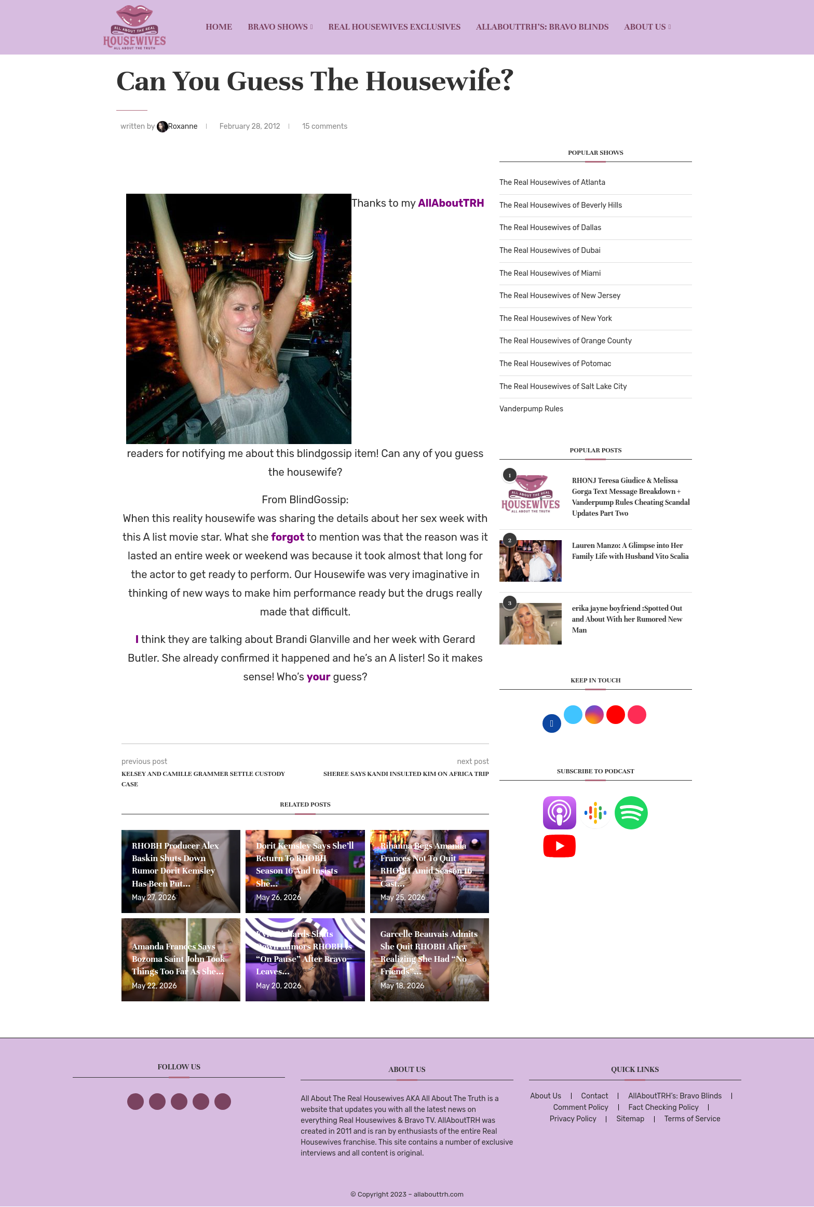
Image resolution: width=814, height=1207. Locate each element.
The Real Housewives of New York (555, 318)
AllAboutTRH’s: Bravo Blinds (542, 26)
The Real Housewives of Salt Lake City (563, 386)
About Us (645, 26)
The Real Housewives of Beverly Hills (560, 205)
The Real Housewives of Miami (550, 273)
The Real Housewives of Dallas (550, 227)
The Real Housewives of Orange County (565, 341)
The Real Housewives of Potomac (555, 363)
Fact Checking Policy (664, 1107)
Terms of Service (692, 1119)
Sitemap (630, 1119)
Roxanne (178, 126)
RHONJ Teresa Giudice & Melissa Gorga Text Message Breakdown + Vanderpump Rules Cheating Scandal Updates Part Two (631, 497)
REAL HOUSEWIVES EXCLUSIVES (395, 26)
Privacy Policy (573, 1119)
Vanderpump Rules (531, 409)
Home (219, 26)
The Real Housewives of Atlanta (552, 182)
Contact (594, 1096)
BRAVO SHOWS (278, 26)
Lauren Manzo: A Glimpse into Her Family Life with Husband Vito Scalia (630, 551)
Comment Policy (580, 1107)
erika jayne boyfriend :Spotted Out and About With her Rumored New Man (627, 619)
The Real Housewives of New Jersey (559, 295)
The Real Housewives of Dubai (550, 250)
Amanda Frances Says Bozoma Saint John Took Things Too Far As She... (178, 959)
